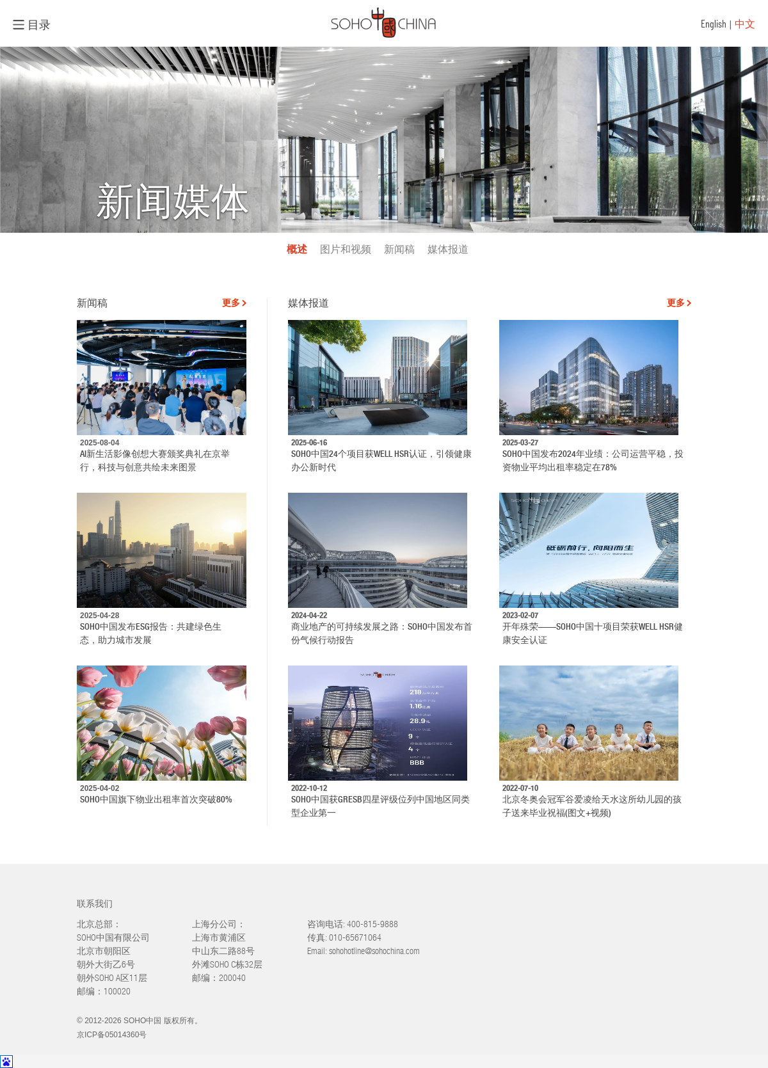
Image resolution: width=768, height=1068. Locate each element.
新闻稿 (399, 249)
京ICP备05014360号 (112, 1034)
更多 (231, 303)
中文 (745, 23)
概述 (297, 249)
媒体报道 (448, 249)
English (713, 23)
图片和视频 (345, 249)
